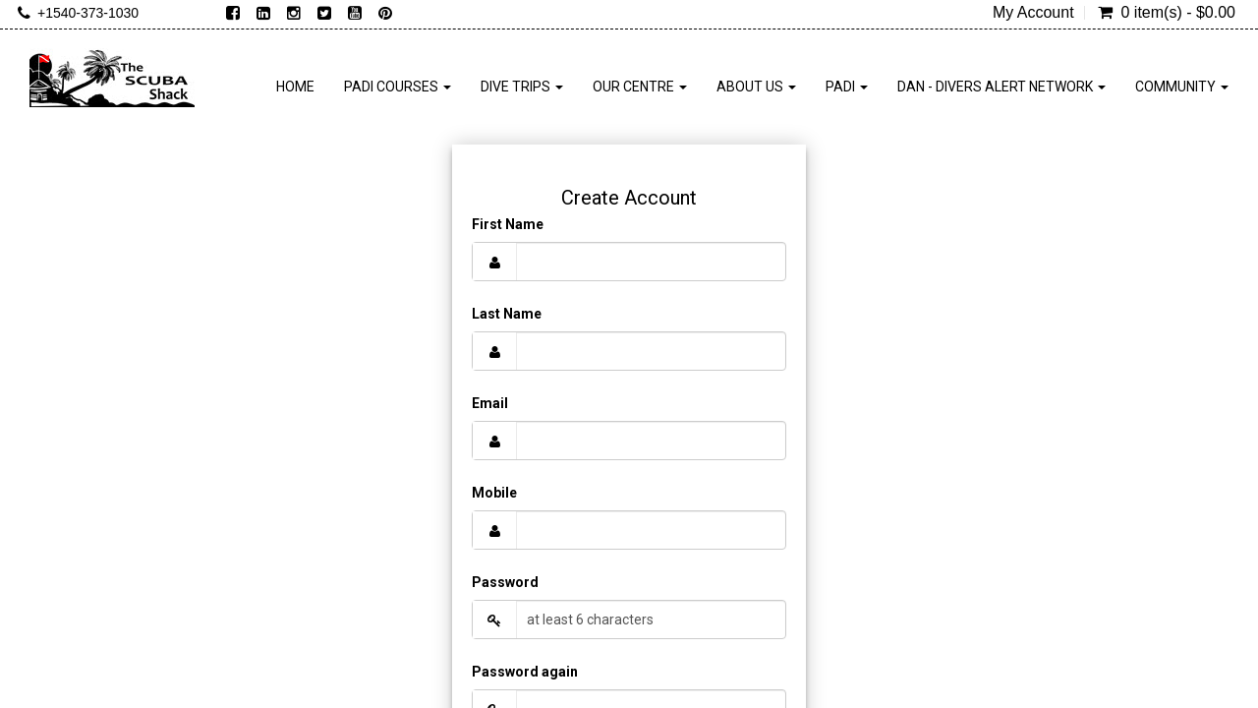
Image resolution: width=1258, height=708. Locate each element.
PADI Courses (397, 86)
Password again (525, 671)
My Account (1033, 13)
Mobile (494, 493)
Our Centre (640, 86)
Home (295, 86)
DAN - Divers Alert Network (1001, 86)
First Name (507, 224)
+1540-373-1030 (88, 13)
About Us (756, 86)
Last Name (507, 314)
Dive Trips (522, 86)
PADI (847, 86)
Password (505, 582)
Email (490, 403)
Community (1182, 86)
